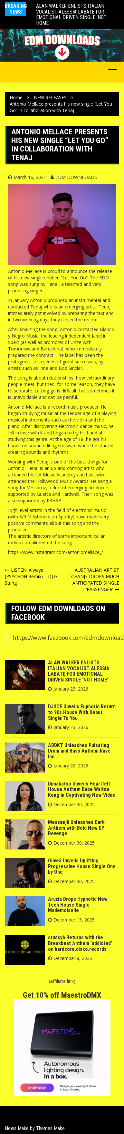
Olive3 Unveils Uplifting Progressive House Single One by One (82, 866)
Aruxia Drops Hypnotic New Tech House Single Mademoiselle (78, 904)
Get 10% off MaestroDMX (62, 995)
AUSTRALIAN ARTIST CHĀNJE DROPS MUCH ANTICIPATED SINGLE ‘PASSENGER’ (95, 579)
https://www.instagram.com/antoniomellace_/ (55, 552)
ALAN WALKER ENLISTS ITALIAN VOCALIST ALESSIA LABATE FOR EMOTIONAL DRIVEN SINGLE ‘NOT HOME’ (71, 14)
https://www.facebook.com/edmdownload (68, 637)
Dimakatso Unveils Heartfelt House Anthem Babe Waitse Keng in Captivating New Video (82, 789)
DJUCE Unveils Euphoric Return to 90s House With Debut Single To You (82, 712)
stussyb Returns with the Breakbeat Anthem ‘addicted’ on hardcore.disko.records (80, 943)
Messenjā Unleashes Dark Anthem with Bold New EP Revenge (76, 828)
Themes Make (50, 1128)
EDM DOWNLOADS (76, 177)
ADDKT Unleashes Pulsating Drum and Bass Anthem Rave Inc (79, 751)
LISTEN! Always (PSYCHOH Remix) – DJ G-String (32, 576)
